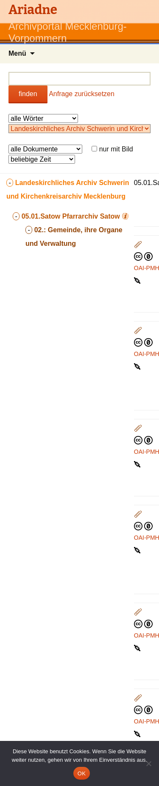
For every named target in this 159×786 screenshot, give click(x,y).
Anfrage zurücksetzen (81, 93)
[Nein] (148, 763)
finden (28, 93)
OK (82, 773)
